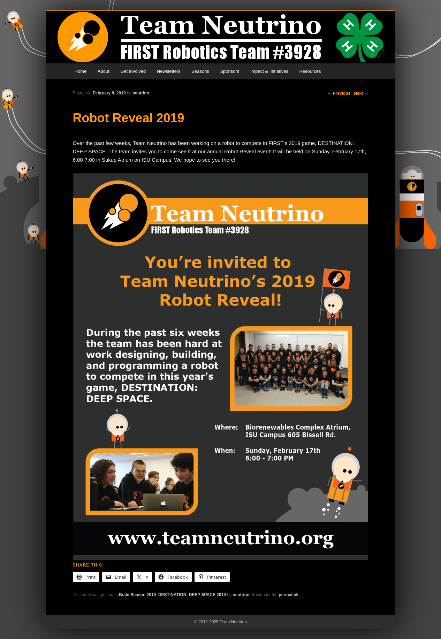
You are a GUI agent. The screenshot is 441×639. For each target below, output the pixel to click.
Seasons (200, 71)
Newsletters (169, 71)
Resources (310, 71)
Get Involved (133, 71)
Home (81, 71)
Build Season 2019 (137, 594)
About (103, 71)
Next (361, 93)
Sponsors (229, 71)
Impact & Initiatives (269, 71)
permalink (288, 594)
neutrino (140, 93)
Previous (338, 93)
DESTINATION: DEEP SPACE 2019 (192, 594)
